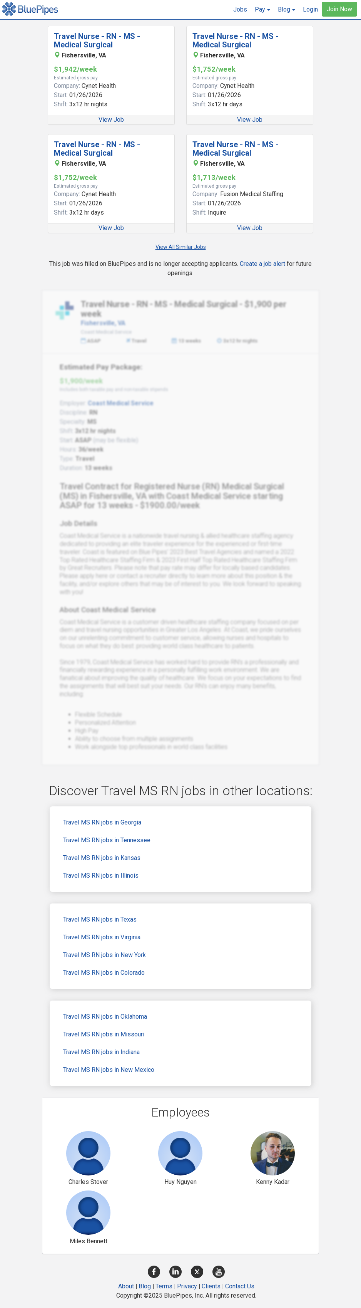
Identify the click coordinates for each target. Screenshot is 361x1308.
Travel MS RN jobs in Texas (100, 919)
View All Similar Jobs (180, 247)
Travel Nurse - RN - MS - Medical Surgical (97, 40)
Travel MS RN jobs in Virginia (101, 937)
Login (310, 9)
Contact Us (239, 1286)
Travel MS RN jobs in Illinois (101, 875)
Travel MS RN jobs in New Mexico (108, 1069)
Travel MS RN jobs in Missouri (103, 1034)
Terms (163, 1286)
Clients (211, 1286)
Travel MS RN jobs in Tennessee (106, 840)
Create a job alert (262, 263)
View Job (111, 119)
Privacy (187, 1286)
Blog (145, 1286)
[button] (262, 9)
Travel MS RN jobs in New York (104, 955)
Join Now (339, 9)
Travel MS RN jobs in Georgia (102, 822)
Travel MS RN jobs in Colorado (104, 972)
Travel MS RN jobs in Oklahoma (105, 1016)
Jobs (240, 9)
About (126, 1286)
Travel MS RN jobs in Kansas (101, 857)
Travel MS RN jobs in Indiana (101, 1052)
